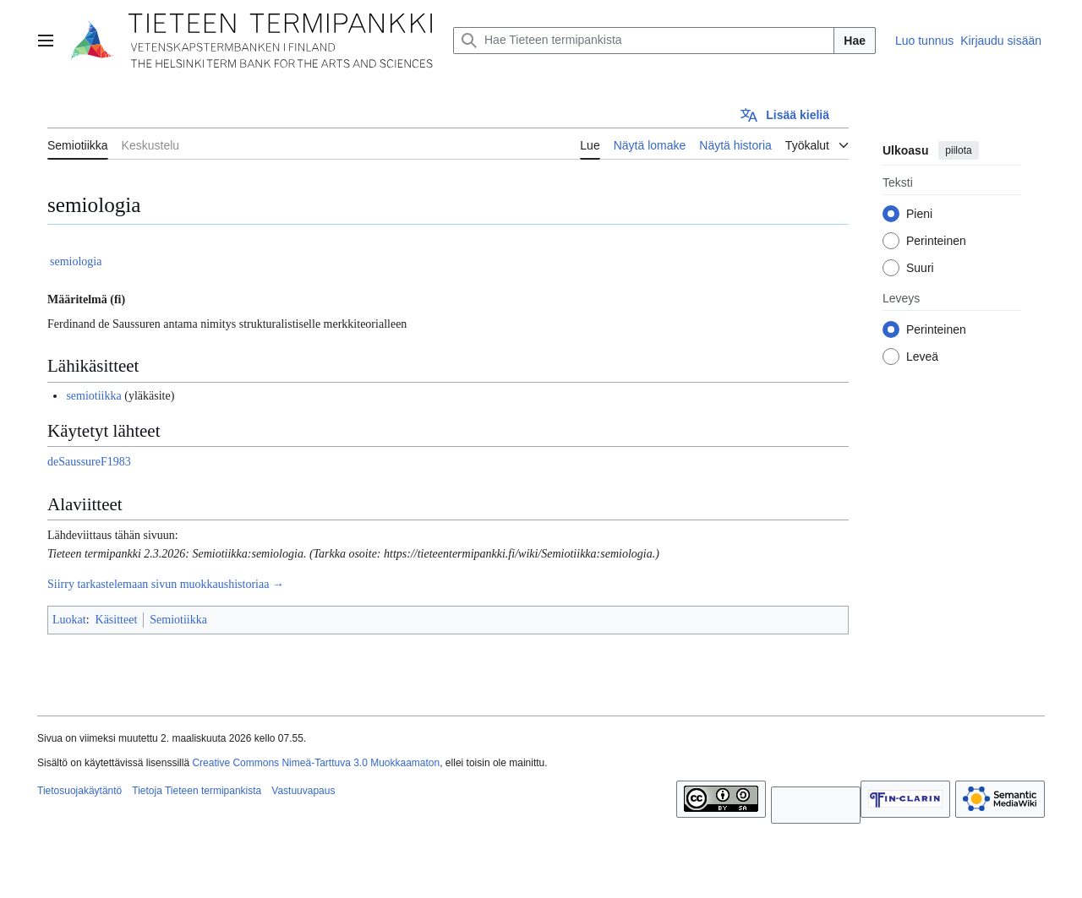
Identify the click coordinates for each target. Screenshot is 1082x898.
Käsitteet (117, 619)
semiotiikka (93, 395)
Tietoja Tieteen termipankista (196, 791)
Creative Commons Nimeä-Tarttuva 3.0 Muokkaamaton (316, 763)
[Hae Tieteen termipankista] (643, 40)
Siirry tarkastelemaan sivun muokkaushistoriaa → (165, 584)
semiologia (75, 261)
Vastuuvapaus (303, 791)
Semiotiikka (178, 619)
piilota (958, 150)
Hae (855, 40)
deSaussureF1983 (89, 461)
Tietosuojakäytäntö (79, 791)
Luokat (69, 619)
